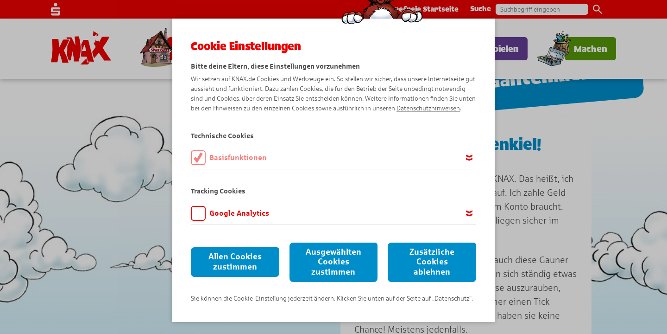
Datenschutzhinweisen (428, 108)
